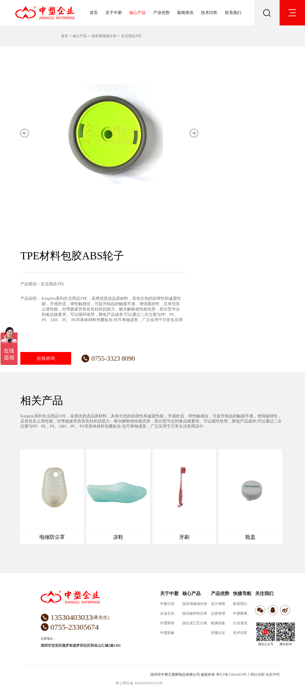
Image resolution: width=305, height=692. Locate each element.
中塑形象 (167, 633)
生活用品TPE (131, 36)
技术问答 (209, 12)
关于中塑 (113, 12)
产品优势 (220, 593)
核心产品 (137, 12)
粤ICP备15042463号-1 (232, 674)
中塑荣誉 (167, 623)
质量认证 (218, 633)
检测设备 (218, 623)
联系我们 (233, 12)
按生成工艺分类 (194, 623)
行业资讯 (240, 623)
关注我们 (264, 593)
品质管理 (218, 613)
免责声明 (272, 674)
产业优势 (161, 12)
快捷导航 (242, 593)
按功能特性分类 (194, 613)
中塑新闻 (240, 613)
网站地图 (257, 674)
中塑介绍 (167, 604)
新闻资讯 (185, 12)
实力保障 (218, 604)
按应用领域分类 (104, 36)
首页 (94, 12)
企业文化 (167, 613)
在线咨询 (46, 358)
